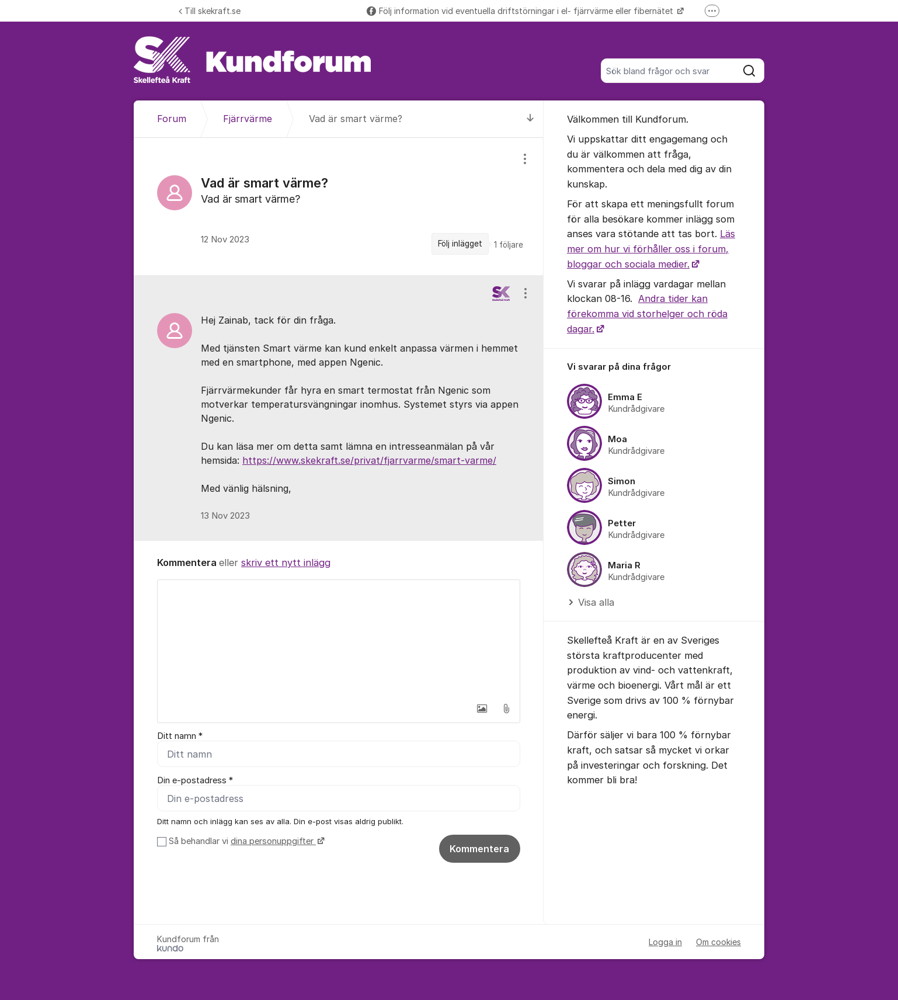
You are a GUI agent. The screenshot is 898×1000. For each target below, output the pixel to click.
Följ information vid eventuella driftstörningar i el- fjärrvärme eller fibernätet (521, 11)
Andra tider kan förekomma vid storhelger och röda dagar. (647, 313)
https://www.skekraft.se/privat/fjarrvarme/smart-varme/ (369, 460)
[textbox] (339, 638)
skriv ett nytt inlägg (285, 562)
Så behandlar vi (245, 841)
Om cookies (718, 942)
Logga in (665, 942)
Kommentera (479, 849)
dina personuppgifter (273, 841)
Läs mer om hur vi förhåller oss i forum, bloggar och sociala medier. (651, 248)
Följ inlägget (460, 243)
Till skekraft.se (210, 11)
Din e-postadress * (195, 780)
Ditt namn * (180, 736)
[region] (339, 206)
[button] (482, 708)
